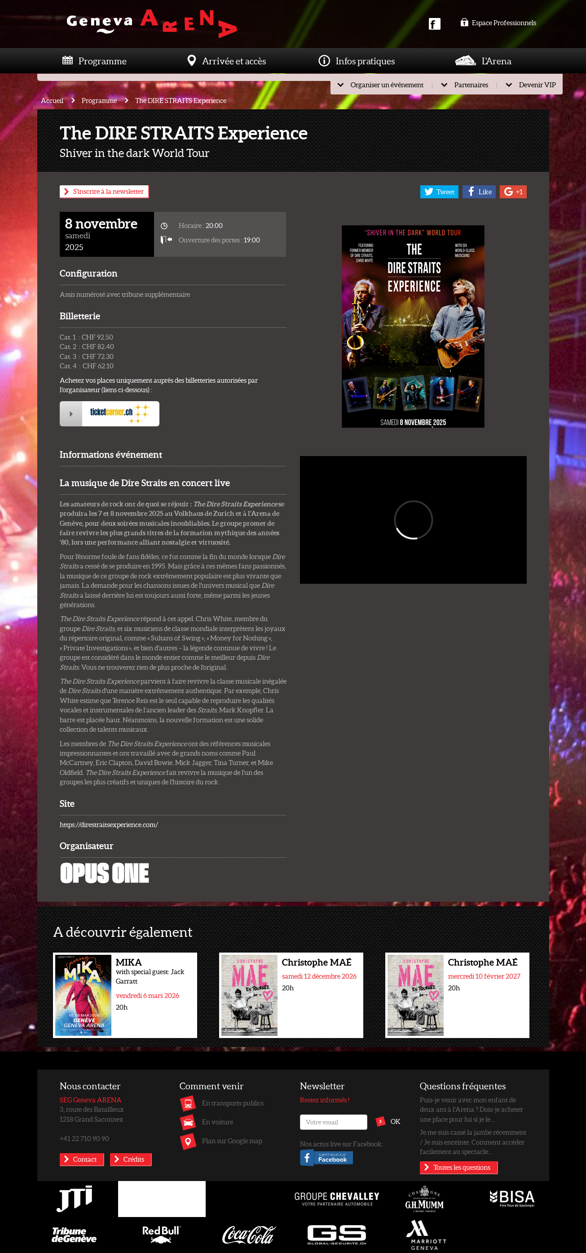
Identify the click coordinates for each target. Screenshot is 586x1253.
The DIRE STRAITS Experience (180, 100)
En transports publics (233, 1103)
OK (396, 1121)
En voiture (217, 1122)
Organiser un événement (387, 85)
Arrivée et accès (234, 60)
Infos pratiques (365, 60)
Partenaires (471, 85)
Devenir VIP (537, 85)
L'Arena (496, 60)
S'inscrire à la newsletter (108, 191)
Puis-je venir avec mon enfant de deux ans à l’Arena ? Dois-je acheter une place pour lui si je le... (471, 1109)
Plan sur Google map (232, 1141)
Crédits (133, 1159)
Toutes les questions (461, 1167)
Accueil (52, 100)
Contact (85, 1159)
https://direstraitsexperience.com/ (109, 824)
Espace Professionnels (498, 22)
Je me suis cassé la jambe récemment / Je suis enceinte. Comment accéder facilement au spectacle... (473, 1141)
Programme (103, 60)
